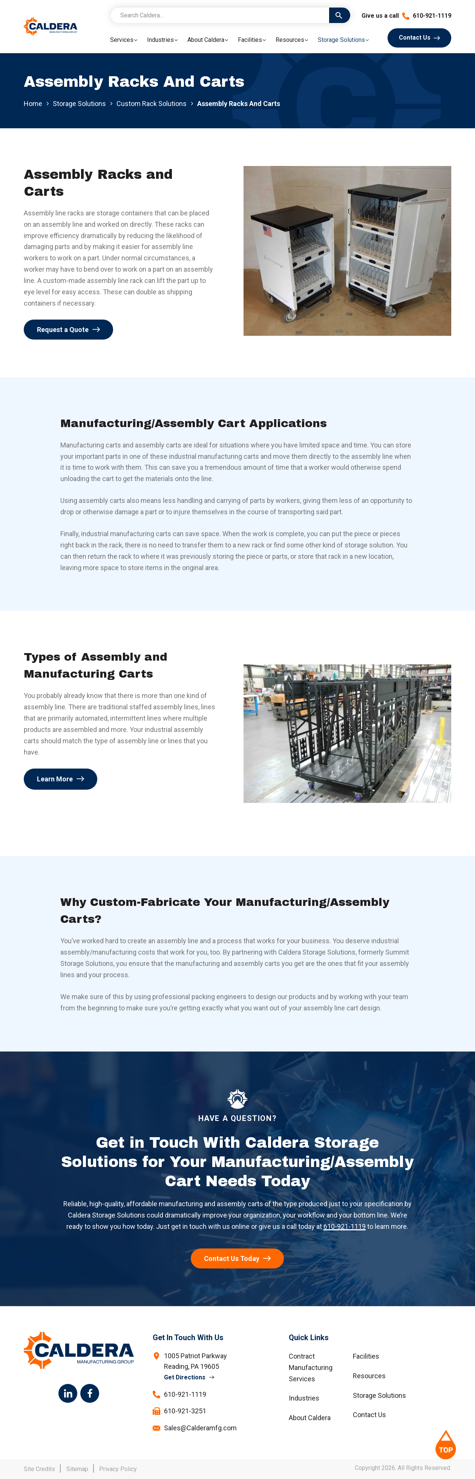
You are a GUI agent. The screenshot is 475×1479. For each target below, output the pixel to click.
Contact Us (415, 37)
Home (33, 104)
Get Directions (184, 1377)
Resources (369, 1376)
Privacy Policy (118, 1469)
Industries (304, 1398)
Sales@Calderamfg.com (200, 1428)
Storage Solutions (79, 104)
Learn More (55, 779)
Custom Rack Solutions (151, 103)
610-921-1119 (426, 15)
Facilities (366, 1356)
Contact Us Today (231, 1258)
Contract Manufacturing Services (310, 1367)
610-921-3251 (185, 1411)
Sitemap (77, 1469)
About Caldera (310, 1418)
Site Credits (39, 1469)
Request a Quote (63, 330)
